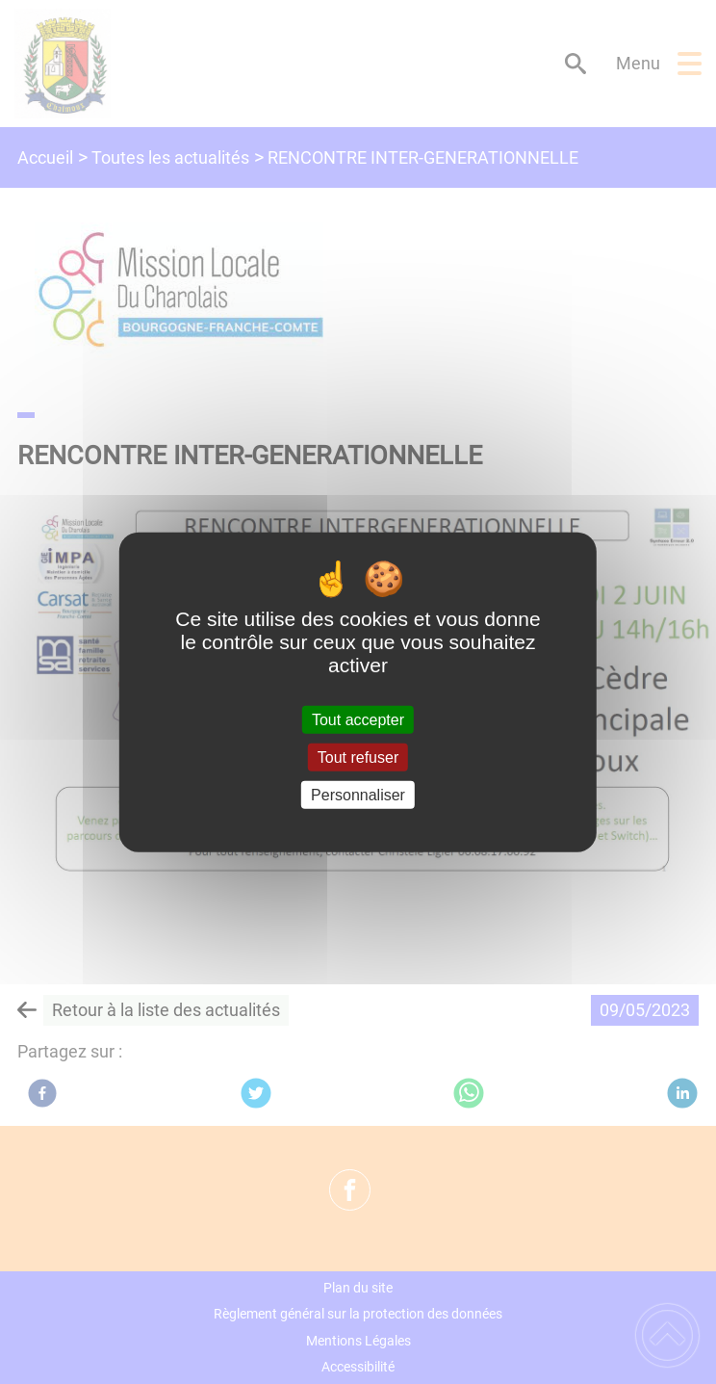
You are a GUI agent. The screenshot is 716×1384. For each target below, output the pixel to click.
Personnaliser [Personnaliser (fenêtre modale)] (358, 795)
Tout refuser (358, 756)
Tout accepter (358, 719)
